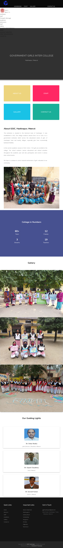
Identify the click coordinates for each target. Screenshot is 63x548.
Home (5, 510)
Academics (6, 517)
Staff (1, 16)
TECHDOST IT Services (36, 546)
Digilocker (25, 524)
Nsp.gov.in (25, 519)
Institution (3, 14)
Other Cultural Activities (36, 14)
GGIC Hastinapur (31, 544)
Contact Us (6, 522)
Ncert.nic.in (25, 526)
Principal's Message (12, 14)
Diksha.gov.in (26, 512)
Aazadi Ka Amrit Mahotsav (37, 8)
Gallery (5, 519)
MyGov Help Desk (27, 510)
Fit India (25, 522)
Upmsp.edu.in (26, 514)
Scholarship (26, 517)
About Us (6, 512)
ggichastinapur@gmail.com (48, 510)
